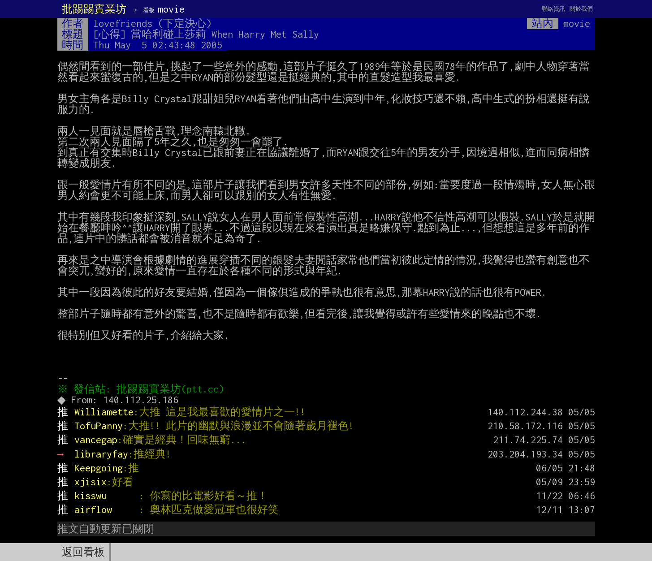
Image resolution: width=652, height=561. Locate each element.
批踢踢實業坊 (94, 9)
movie (164, 9)
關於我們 (581, 9)
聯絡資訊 (553, 9)
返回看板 (83, 552)
